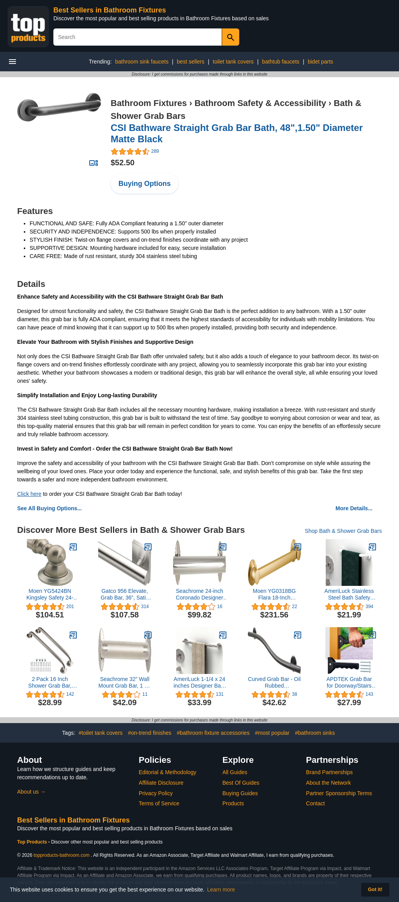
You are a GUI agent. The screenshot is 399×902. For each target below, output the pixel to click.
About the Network (328, 783)
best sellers (191, 61)
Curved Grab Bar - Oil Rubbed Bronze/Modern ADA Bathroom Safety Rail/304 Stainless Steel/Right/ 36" (274, 682)
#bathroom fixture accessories (213, 733)
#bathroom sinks (315, 733)
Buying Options (144, 183)
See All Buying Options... (49, 508)
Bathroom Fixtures (149, 103)
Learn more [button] (221, 889)
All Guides (234, 772)
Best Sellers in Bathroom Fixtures (109, 10)
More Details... (354, 508)
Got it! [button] (375, 889)
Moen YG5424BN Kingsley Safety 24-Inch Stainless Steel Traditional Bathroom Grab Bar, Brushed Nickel (50, 594)
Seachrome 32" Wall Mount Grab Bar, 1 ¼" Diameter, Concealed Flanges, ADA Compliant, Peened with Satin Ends (125, 682)
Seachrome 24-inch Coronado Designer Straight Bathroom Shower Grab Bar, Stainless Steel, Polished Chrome (199, 594)
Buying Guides (240, 793)
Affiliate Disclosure (161, 783)
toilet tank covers (233, 61)
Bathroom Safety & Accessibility (260, 103)
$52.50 (122, 162)
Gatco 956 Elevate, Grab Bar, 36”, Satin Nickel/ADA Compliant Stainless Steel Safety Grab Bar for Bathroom (125, 594)
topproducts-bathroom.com (61, 855)
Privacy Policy (156, 793)
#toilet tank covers (101, 733)
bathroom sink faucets (141, 61)
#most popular (272, 733)
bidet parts (320, 61)
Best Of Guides (241, 783)
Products (233, 803)
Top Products (32, 842)
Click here (29, 494)
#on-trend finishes (149, 733)
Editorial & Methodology (167, 772)
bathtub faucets (281, 61)
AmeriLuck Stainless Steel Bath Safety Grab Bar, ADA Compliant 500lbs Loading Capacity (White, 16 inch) (349, 594)
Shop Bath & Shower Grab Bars (343, 531)
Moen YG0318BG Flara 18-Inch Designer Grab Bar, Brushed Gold (274, 594)
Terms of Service (159, 803)
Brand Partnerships (329, 772)
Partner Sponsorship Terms (339, 793)
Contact (315, 803)
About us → (31, 792)
